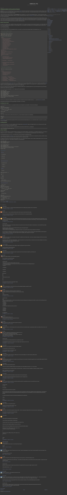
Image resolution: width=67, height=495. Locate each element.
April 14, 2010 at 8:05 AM (7, 446)
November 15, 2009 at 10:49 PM (8, 399)
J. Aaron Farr (4, 243)
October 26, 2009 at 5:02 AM (8, 318)
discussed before (3, 119)
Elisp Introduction (49, 22)
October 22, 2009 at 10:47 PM (8, 286)
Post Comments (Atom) (7, 490)
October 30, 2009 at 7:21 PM (8, 328)
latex (55, 10)
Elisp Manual (49, 24)
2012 (49, 30)
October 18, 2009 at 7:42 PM (8, 214)
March (50, 48)
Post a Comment (2, 487)
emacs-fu (34, 3)
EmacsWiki (48, 25)
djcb (3, 288)
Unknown (4, 344)
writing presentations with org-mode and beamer (10, 9)
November (50, 36)
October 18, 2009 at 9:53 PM (8, 241)
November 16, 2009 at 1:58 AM (8, 438)
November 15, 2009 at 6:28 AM (8, 377)
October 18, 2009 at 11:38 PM (8, 252)
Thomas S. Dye (11, 82)
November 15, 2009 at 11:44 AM (8, 381)
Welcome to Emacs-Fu (50, 15)
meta (58, 10)
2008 (49, 52)
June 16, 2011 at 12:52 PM (7, 485)
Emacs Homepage (49, 21)
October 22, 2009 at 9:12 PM (8, 282)
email (48, 10)
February (50, 49)
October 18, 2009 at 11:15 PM (8, 247)
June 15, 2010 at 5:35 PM (7, 468)
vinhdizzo (4, 205)
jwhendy (4, 448)
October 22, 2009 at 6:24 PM (8, 258)
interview (53, 10)
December (50, 35)
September (50, 41)
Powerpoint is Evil (32, 15)
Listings (46, 82)
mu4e (60, 10)
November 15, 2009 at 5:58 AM (8, 370)
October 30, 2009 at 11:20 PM (8, 335)
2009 (49, 34)
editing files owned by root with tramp (54, 38)
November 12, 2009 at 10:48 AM (8, 342)
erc (50, 10)
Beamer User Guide (40, 99)
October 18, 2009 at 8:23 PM (8, 220)
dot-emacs (48, 19)
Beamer (22, 18)
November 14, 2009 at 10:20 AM (8, 360)
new (63, 10)
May (49, 46)
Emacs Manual (49, 23)
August (50, 42)
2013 (49, 29)
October (50, 37)
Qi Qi (3, 254)
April (49, 47)
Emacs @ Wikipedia (50, 20)
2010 (49, 33)
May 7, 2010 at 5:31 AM (6, 453)
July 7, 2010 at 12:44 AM (7, 480)
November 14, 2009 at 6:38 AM (8, 350)
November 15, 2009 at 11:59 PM (8, 412)
